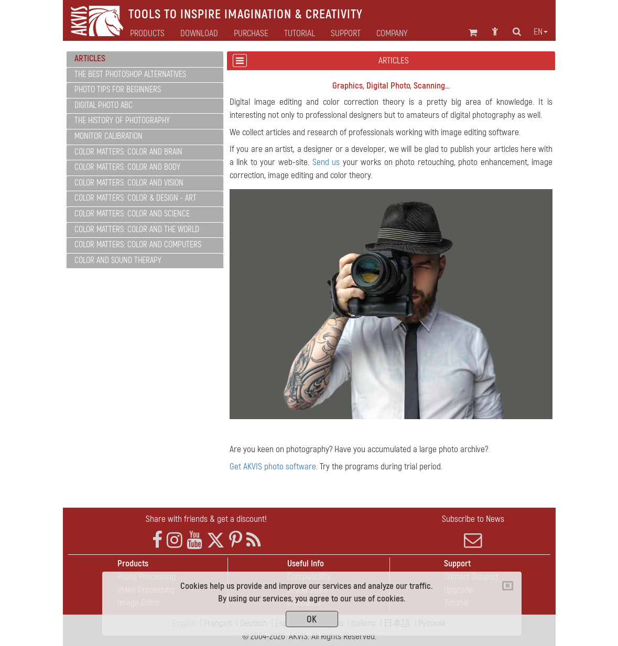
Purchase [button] (251, 33)
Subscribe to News (473, 531)
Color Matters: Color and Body (127, 167)
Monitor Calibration (108, 136)
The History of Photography (122, 120)
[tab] (145, 59)
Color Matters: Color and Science (132, 214)
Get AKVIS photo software (273, 466)
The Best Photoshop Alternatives (130, 74)
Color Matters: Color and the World (136, 229)
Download (199, 33)
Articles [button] (89, 58)
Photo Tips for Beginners (117, 89)
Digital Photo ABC (103, 105)
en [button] (541, 32)
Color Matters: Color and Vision (128, 183)
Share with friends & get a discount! (206, 518)
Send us (326, 162)
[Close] (507, 586)
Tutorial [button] (299, 33)
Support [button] (346, 33)
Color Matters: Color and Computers (137, 244)
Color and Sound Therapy (117, 260)
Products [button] (147, 33)
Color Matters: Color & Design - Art (135, 198)
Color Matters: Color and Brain (128, 152)
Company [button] (391, 33)
